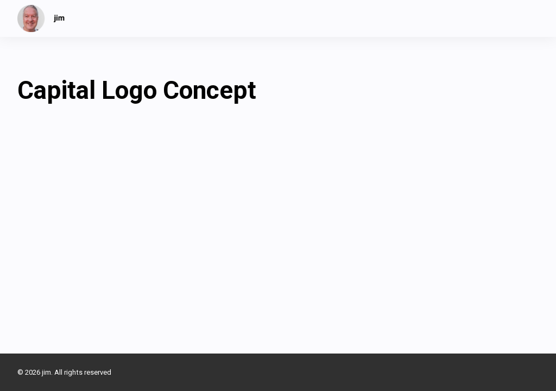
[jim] (41, 18)
